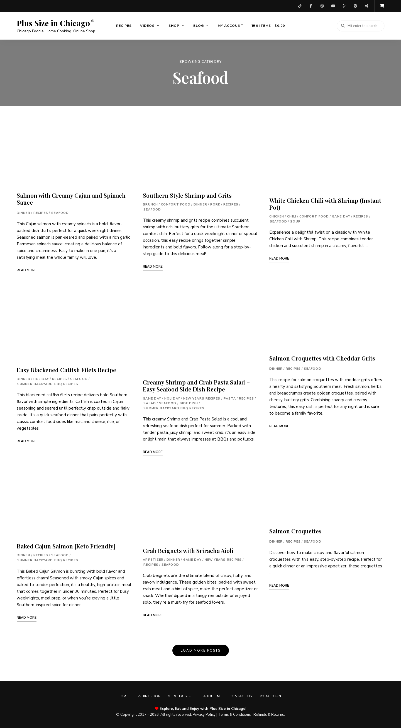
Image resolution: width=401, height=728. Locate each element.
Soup (295, 221)
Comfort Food (175, 204)
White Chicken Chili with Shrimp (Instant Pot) (325, 203)
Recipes (124, 25)
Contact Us (242, 695)
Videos (147, 25)
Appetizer (153, 559)
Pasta (230, 398)
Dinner (23, 212)
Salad (149, 403)
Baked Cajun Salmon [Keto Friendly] (66, 545)
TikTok (299, 5)
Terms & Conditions (234, 713)
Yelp (344, 5)
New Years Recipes (202, 398)
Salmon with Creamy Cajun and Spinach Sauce (71, 198)
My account (230, 25)
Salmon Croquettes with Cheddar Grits (322, 357)
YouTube (333, 5)
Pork (215, 204)
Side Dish (189, 403)
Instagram (321, 5)
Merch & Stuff (181, 695)
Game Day (152, 398)
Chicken (276, 216)
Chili (291, 216)
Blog (198, 25)
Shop (173, 25)
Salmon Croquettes (295, 530)
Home (121, 695)
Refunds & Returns (268, 713)
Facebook (310, 5)
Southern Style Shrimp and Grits (187, 195)
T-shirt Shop (147, 695)
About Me (213, 695)
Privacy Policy (204, 713)
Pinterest (355, 5)
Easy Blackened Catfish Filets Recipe (66, 369)
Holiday (41, 378)
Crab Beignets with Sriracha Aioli (188, 550)
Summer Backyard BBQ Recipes (47, 383)
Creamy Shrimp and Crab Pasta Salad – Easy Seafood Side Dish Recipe (196, 385)
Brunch (150, 204)
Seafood (60, 212)
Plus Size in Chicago (53, 22)
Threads (366, 5)
